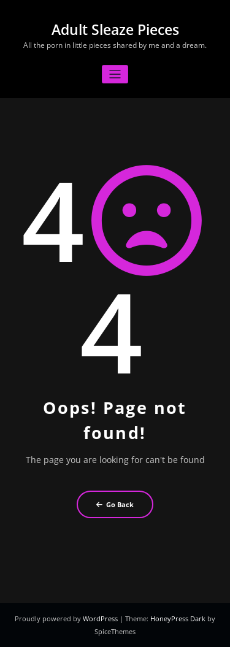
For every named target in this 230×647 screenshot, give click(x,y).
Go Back (115, 504)
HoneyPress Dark (177, 618)
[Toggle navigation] (115, 74)
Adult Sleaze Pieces (115, 29)
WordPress (101, 618)
